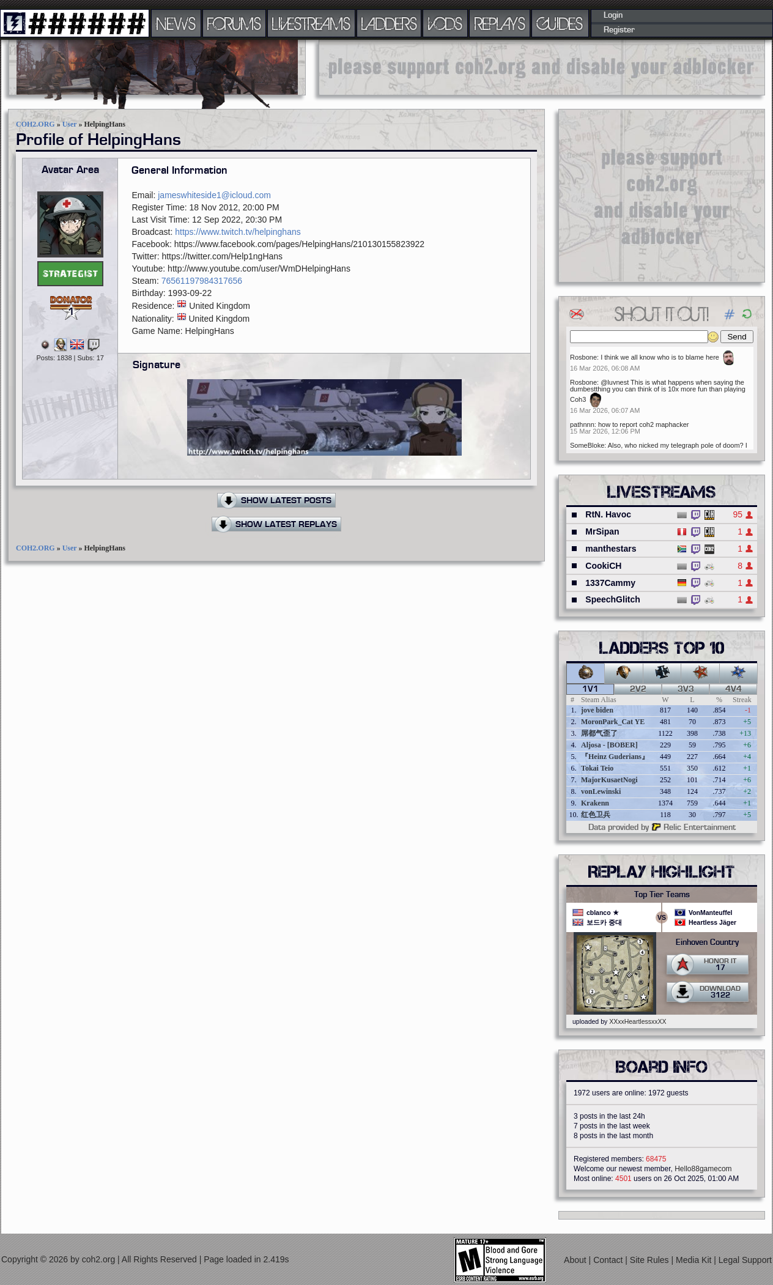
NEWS (176, 23)
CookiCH (603, 566)
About (576, 1260)
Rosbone (583, 357)
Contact (609, 1260)
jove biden (597, 710)
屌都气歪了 (599, 733)
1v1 (590, 689)
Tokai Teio (597, 768)
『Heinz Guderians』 (615, 756)
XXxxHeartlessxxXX (637, 1021)
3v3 (686, 689)
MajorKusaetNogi (609, 780)
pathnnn (582, 424)
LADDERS (389, 23)
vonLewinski (601, 791)
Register (619, 30)
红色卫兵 (595, 814)
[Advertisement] (661, 195)
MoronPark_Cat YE (613, 721)
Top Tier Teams (662, 895)
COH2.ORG (35, 124)
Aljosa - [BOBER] (609, 745)
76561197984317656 (201, 281)
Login (613, 15)
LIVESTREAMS (311, 23)
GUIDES (560, 23)
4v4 (733, 689)
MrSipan (602, 531)
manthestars (610, 549)
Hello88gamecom (703, 1169)
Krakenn (595, 803)
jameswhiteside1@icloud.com (214, 195)
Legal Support (745, 1260)
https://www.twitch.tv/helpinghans (237, 232)
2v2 (638, 689)
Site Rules (650, 1260)
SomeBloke (587, 445)
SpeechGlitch (612, 599)
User (69, 124)
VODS (445, 23)
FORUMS (234, 23)
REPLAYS (500, 23)
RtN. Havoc (608, 514)
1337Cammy (610, 583)
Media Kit (695, 1260)
